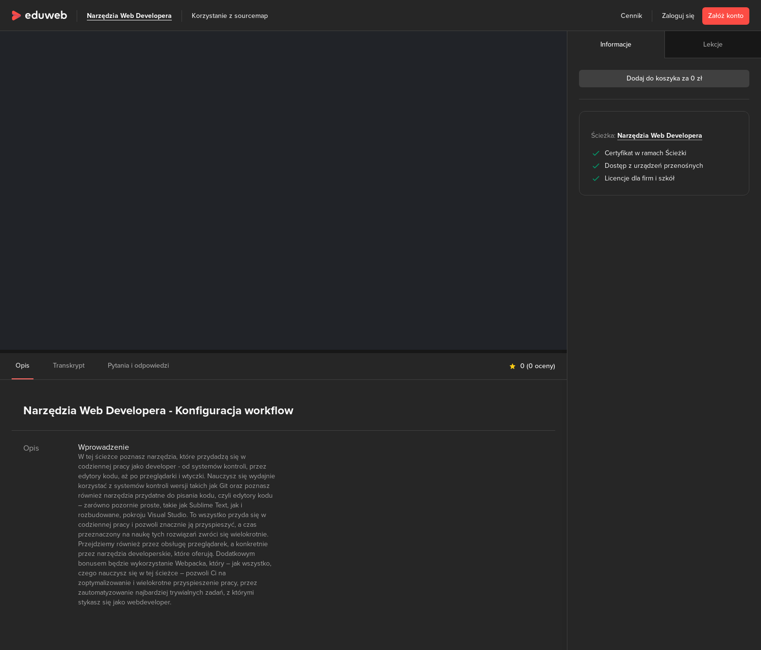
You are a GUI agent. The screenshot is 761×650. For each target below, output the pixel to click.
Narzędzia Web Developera (129, 16)
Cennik (631, 16)
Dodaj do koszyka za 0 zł (664, 78)
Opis (23, 365)
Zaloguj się (678, 16)
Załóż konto (726, 16)
